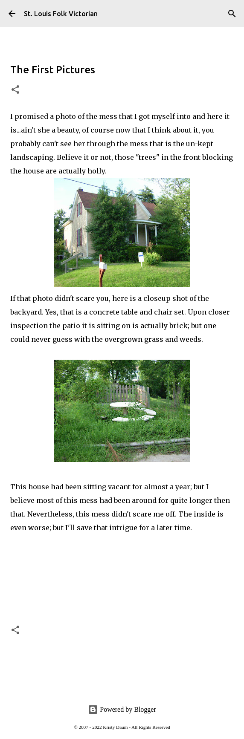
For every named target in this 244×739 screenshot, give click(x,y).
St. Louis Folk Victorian (61, 13)
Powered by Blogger (122, 709)
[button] (15, 90)
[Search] (232, 13)
